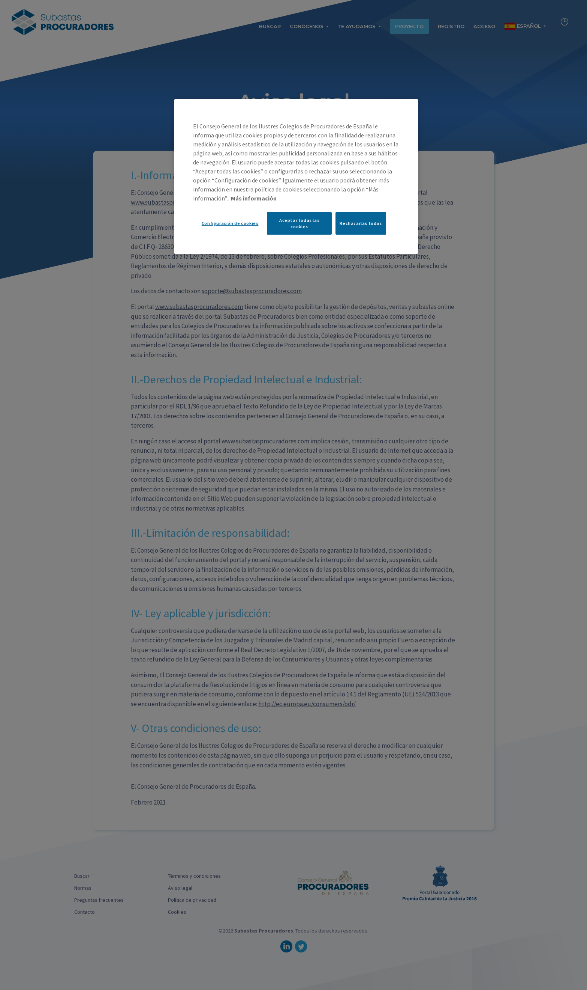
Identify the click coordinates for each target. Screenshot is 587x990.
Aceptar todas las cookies (299, 223)
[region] (296, 176)
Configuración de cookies (230, 223)
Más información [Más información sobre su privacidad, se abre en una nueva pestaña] (254, 198)
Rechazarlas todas (361, 223)
